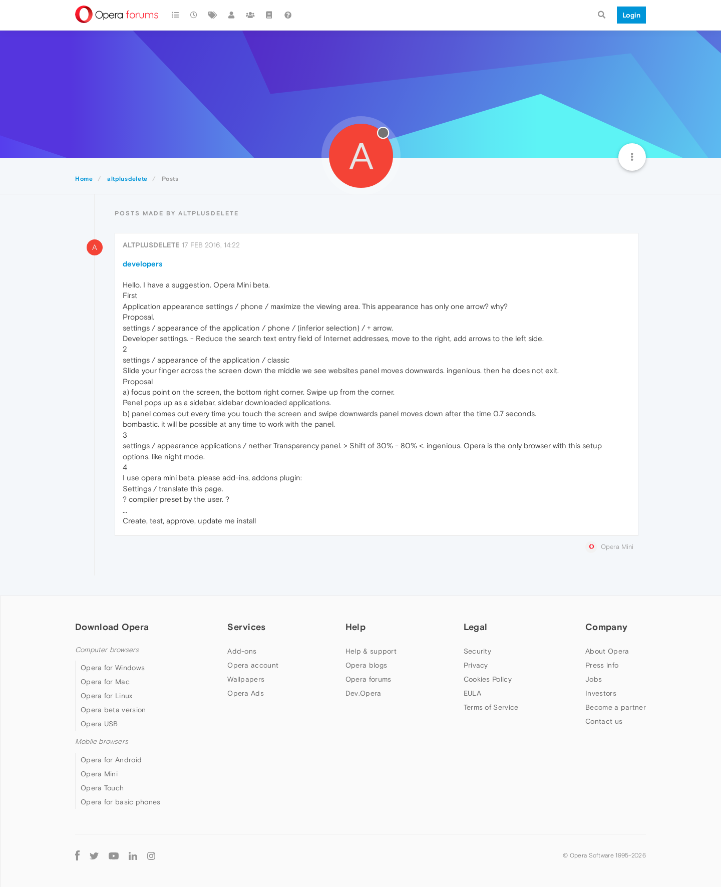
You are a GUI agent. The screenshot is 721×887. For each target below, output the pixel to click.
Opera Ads (245, 693)
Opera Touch (102, 788)
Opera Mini (99, 774)
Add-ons (241, 651)
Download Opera (112, 627)
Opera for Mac (105, 682)
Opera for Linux (107, 696)
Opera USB (99, 724)
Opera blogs (366, 665)
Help (355, 627)
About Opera (607, 651)
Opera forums (368, 679)
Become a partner (615, 707)
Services (246, 627)
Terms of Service (491, 707)
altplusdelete (151, 245)
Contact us (603, 721)
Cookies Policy (488, 679)
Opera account (252, 665)
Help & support (371, 651)
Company (606, 627)
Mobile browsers (101, 741)
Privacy (476, 665)
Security (477, 651)
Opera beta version (113, 710)
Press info (601, 665)
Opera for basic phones (121, 802)
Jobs (593, 679)
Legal (476, 627)
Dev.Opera (363, 693)
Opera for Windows (113, 668)
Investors (600, 693)
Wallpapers (245, 679)
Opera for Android (111, 760)
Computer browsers (107, 650)
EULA (472, 693)
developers (143, 263)
